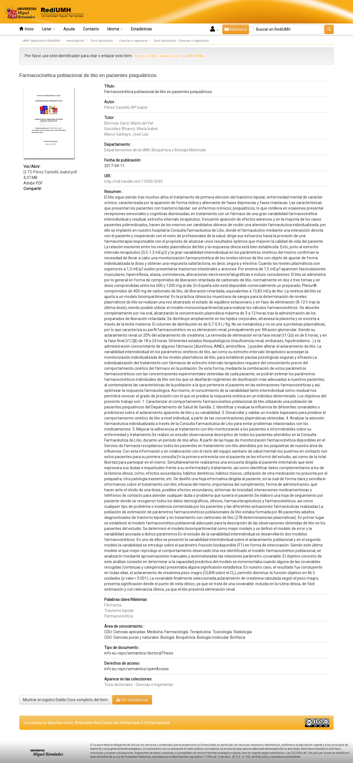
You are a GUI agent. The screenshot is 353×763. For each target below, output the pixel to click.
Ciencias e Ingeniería (133, 41)
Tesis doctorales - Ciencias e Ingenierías (181, 41)
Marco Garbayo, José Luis (126, 134)
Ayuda (69, 29)
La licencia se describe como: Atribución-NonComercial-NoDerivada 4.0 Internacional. (97, 722)
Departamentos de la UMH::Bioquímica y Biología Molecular (155, 150)
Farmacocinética (118, 616)
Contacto (91, 29)
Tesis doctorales (101, 41)
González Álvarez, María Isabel (131, 128)
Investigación (75, 41)
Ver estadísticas (132, 699)
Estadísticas (141, 29)
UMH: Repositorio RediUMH (41, 41)
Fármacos (113, 605)
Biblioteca (235, 29)
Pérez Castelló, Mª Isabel (125, 107)
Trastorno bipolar (119, 610)
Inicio (26, 29)
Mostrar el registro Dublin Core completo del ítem (65, 700)
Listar (48, 29)
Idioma (115, 29)
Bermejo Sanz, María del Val (128, 123)
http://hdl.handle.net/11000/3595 (133, 181)
